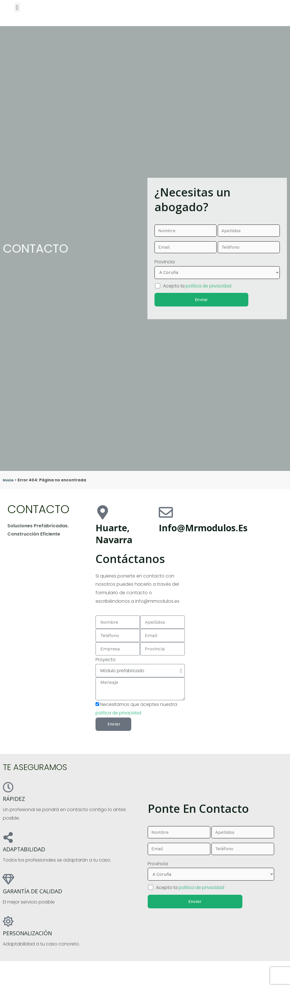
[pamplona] (235, 572)
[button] (17, 7)
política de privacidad (210, 285)
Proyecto (106, 659)
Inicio (8, 480)
